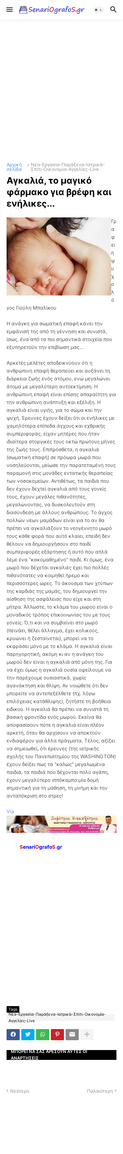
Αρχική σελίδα (14, 167)
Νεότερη (19, 1091)
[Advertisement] (61, 91)
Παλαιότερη (100, 1091)
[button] (9, 9)
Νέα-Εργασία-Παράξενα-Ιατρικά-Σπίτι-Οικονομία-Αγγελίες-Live (68, 167)
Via (10, 811)
